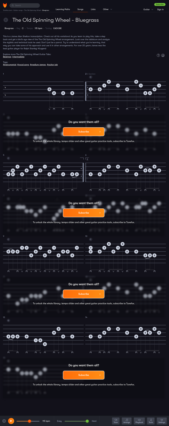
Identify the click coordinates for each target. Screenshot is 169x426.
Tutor (116, 421)
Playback (139, 421)
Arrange (126, 421)
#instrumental (9, 64)
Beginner (7, 56)
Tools (151, 421)
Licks (93, 9)
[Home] (5, 5)
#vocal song (23, 64)
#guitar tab (52, 64)
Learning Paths (63, 9)
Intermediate (18, 56)
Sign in (160, 9)
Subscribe (160, 4)
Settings (161, 421)
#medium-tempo (38, 64)
